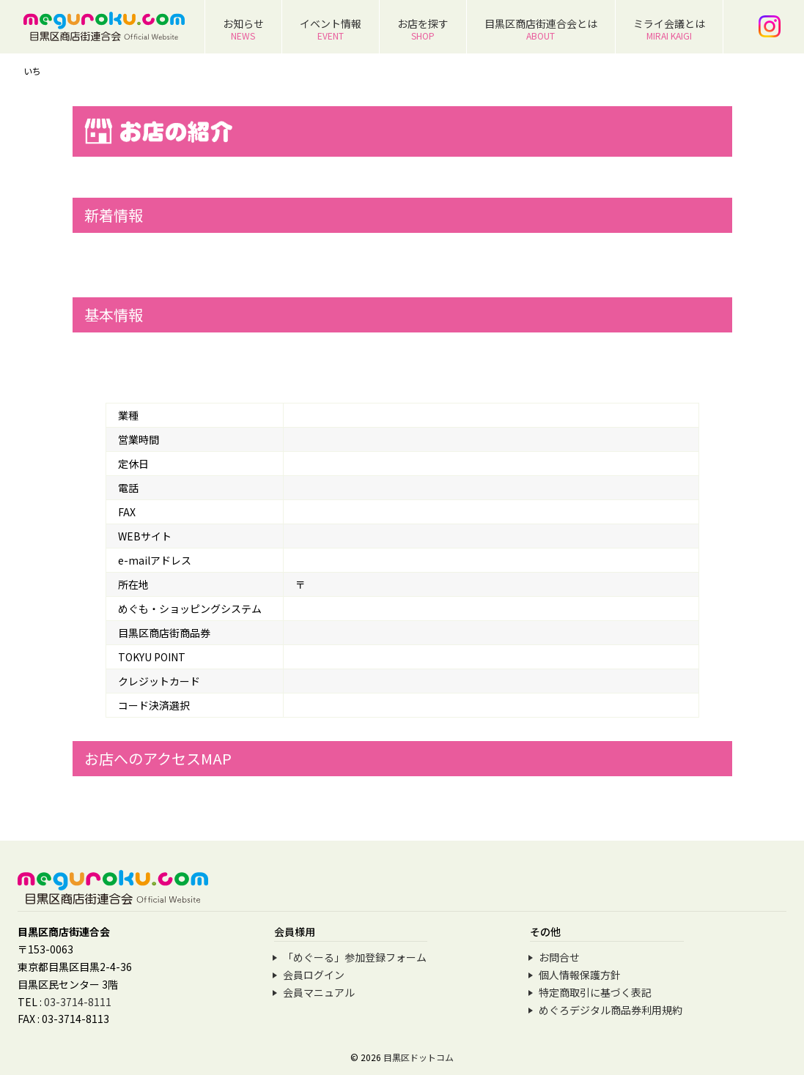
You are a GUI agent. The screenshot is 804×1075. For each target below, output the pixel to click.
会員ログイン (313, 974)
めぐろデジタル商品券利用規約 (610, 1010)
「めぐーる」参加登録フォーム (355, 957)
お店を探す (423, 29)
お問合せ (559, 957)
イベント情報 (330, 29)
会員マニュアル (319, 992)
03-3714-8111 (77, 1001)
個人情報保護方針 (580, 974)
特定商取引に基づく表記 (595, 992)
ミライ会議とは (669, 29)
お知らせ (243, 29)
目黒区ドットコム (418, 1057)
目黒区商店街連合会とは (540, 29)
